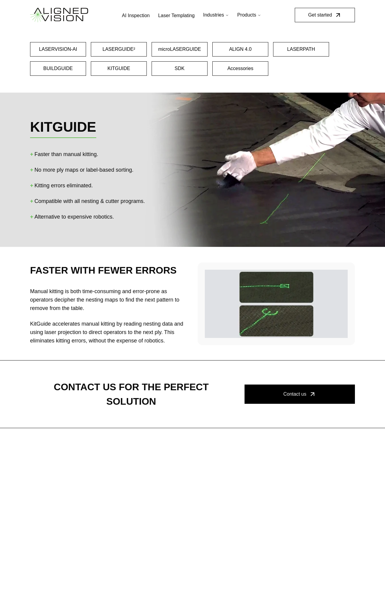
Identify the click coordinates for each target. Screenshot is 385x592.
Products (249, 14)
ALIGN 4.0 (240, 49)
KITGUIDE (118, 68)
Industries (216, 14)
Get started (324, 15)
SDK (180, 68)
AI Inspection (136, 15)
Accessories (240, 68)
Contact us (299, 394)
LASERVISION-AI (58, 49)
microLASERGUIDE (179, 49)
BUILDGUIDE (58, 68)
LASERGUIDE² (119, 49)
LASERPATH (301, 49)
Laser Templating (176, 15)
